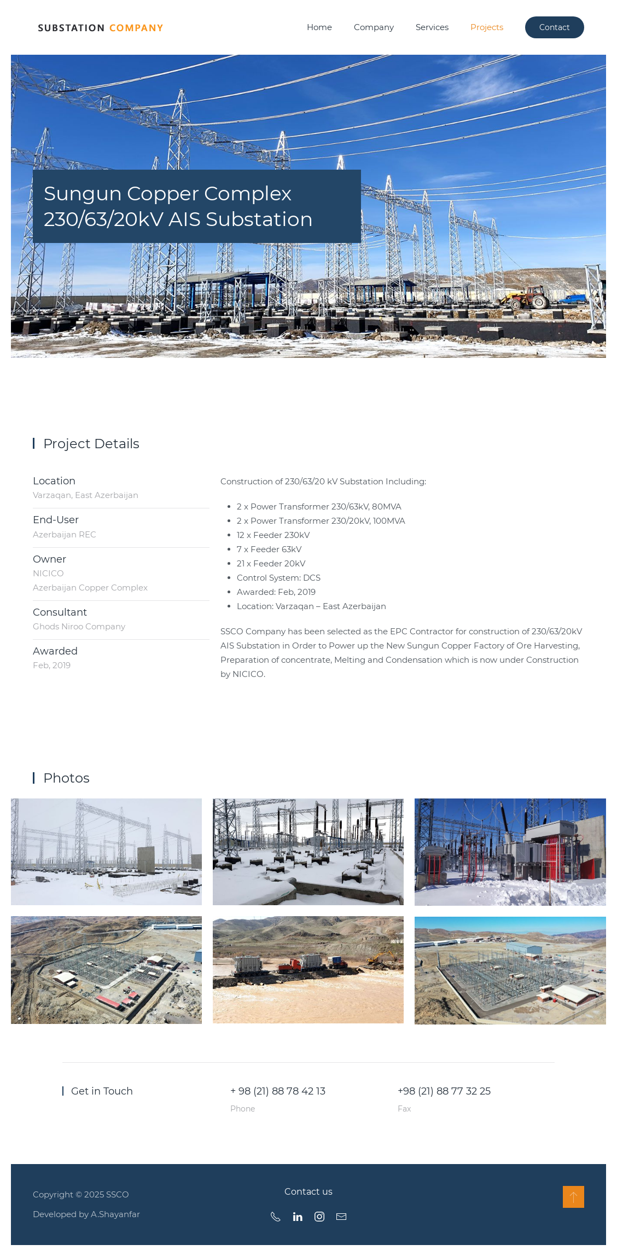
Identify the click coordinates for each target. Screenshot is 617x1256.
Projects (486, 27)
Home (319, 27)
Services (432, 27)
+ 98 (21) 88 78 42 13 (277, 1091)
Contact (554, 27)
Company (374, 27)
